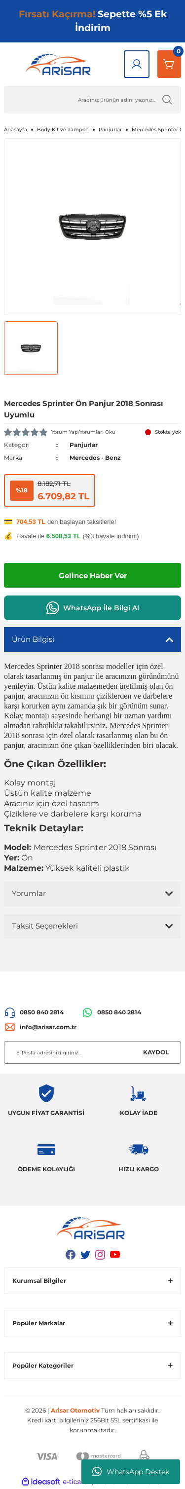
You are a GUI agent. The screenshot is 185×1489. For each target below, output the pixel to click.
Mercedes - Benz (95, 457)
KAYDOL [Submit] (156, 1052)
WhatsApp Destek (130, 1471)
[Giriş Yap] (137, 64)
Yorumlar (29, 893)
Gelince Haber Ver (93, 575)
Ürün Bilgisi (33, 639)
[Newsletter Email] (92, 1052)
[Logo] (60, 64)
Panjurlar (84, 444)
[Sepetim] (169, 64)
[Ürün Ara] (92, 99)
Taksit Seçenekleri (45, 926)
